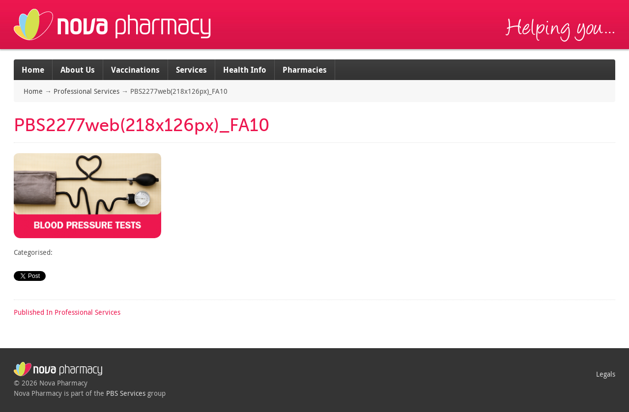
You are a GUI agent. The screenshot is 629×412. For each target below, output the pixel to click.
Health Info (244, 69)
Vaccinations (135, 69)
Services (191, 69)
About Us (77, 69)
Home (33, 69)
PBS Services (125, 393)
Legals (605, 374)
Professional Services (86, 91)
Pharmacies (305, 69)
